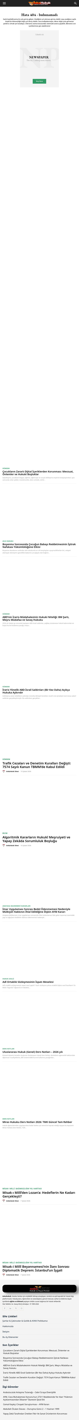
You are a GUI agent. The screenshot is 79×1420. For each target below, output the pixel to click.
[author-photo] (4, 771)
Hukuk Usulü (8, 979)
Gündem (6, 468)
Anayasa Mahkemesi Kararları (16, 906)
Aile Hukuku (7, 541)
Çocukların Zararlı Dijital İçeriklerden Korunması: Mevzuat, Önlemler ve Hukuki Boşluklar (37, 473)
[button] (4, 3)
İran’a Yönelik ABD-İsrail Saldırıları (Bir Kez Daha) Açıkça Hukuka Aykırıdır (36, 691)
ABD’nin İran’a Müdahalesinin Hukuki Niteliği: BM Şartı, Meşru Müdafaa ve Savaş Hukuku (35, 618)
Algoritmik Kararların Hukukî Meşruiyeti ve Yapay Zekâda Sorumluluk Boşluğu (36, 839)
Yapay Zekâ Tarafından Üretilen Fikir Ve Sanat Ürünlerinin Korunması (35, 1413)
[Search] (75, 3)
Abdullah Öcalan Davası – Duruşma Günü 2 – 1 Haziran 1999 (31, 1409)
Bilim (4, 833)
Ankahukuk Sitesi (12, 771)
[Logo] (39, 1289)
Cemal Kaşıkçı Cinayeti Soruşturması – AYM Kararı (26, 1404)
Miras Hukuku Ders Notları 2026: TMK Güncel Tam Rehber (37, 1122)
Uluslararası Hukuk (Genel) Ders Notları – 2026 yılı (32, 1052)
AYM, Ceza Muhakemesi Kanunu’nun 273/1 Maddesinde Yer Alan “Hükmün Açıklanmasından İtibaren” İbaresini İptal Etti (38, 1398)
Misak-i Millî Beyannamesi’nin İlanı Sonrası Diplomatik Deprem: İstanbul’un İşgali (35, 1268)
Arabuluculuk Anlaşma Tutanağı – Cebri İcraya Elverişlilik (29, 1392)
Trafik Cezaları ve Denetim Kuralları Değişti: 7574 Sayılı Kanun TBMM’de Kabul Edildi (36, 765)
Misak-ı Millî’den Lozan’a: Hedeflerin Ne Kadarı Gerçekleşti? (38, 1194)
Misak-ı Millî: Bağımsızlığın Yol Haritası (22, 1189)
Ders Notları (8, 1049)
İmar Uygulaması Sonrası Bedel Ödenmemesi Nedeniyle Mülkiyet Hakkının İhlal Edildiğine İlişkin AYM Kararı (36, 910)
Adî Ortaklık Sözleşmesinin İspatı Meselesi (28, 982)
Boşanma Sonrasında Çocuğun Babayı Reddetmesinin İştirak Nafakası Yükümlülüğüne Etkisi (39, 546)
